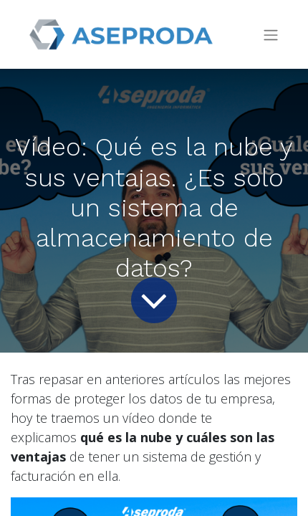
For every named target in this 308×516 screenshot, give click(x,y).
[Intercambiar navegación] (271, 34)
